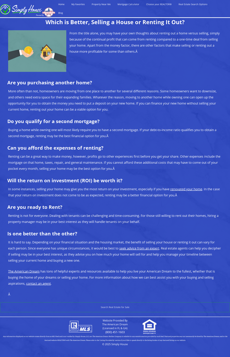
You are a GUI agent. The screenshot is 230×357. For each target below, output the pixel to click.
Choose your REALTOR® (159, 4)
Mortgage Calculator (128, 4)
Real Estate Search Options (193, 4)
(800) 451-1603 (115, 332)
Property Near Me (101, 4)
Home (61, 4)
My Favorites (78, 4)
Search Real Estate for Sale (115, 307)
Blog (60, 12)
